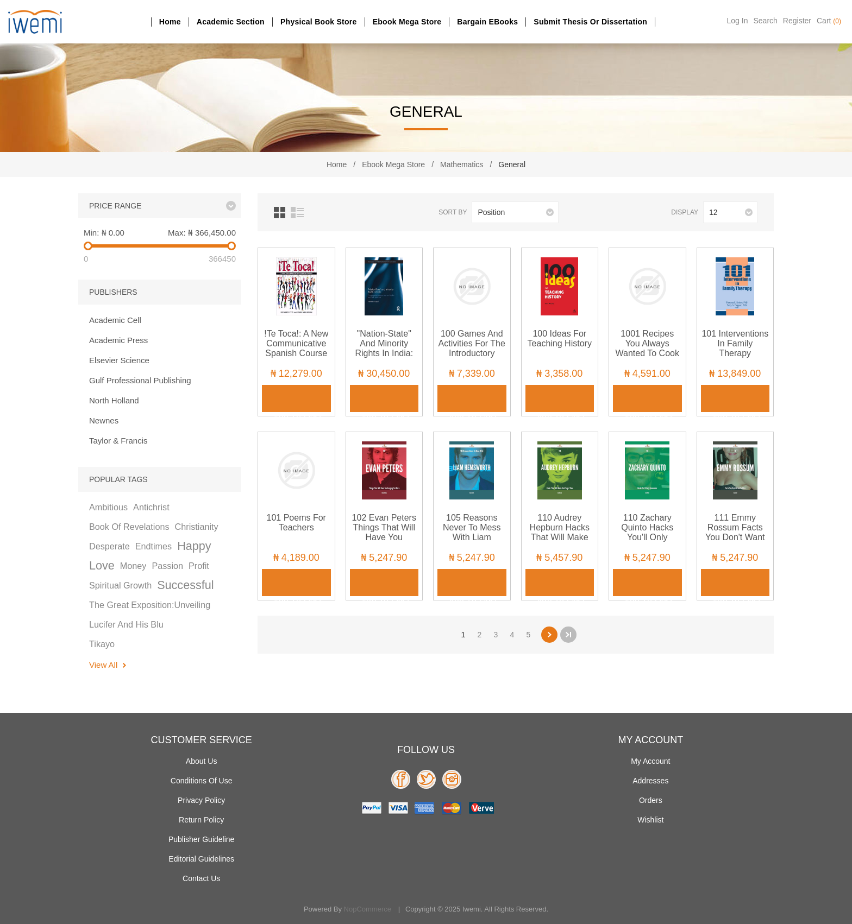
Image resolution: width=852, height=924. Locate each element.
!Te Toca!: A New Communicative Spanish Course (296, 343)
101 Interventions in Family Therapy (734, 343)
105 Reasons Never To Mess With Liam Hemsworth (471, 532)
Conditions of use (202, 780)
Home (170, 21)
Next (549, 634)
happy (194, 546)
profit (199, 566)
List (297, 212)
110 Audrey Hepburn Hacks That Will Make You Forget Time (559, 532)
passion (167, 566)
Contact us (201, 878)
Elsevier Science (119, 360)
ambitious (108, 507)
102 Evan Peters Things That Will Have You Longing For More (384, 532)
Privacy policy (201, 800)
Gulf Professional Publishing (140, 380)
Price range (115, 205)
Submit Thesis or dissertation (590, 21)
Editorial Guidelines (201, 859)
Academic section (231, 21)
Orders (650, 800)
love (102, 565)
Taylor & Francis (118, 440)
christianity (196, 526)
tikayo (102, 644)
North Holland (114, 400)
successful (185, 585)
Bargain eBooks (487, 21)
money (133, 566)
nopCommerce (367, 909)
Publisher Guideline (201, 839)
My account (650, 761)
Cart (829, 20)
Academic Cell (115, 320)
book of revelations (129, 526)
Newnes (103, 420)
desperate (109, 546)
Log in (737, 20)
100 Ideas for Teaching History (560, 338)
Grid (279, 212)
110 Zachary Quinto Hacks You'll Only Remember (647, 532)
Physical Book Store (318, 21)
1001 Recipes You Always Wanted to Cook (647, 343)
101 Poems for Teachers (296, 522)
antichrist (151, 507)
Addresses (650, 780)
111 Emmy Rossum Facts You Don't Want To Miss (735, 532)
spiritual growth (120, 585)
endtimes (153, 546)
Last (568, 634)
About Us (201, 761)
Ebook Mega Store (407, 21)
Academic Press (118, 340)
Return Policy (201, 819)
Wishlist (650, 819)
